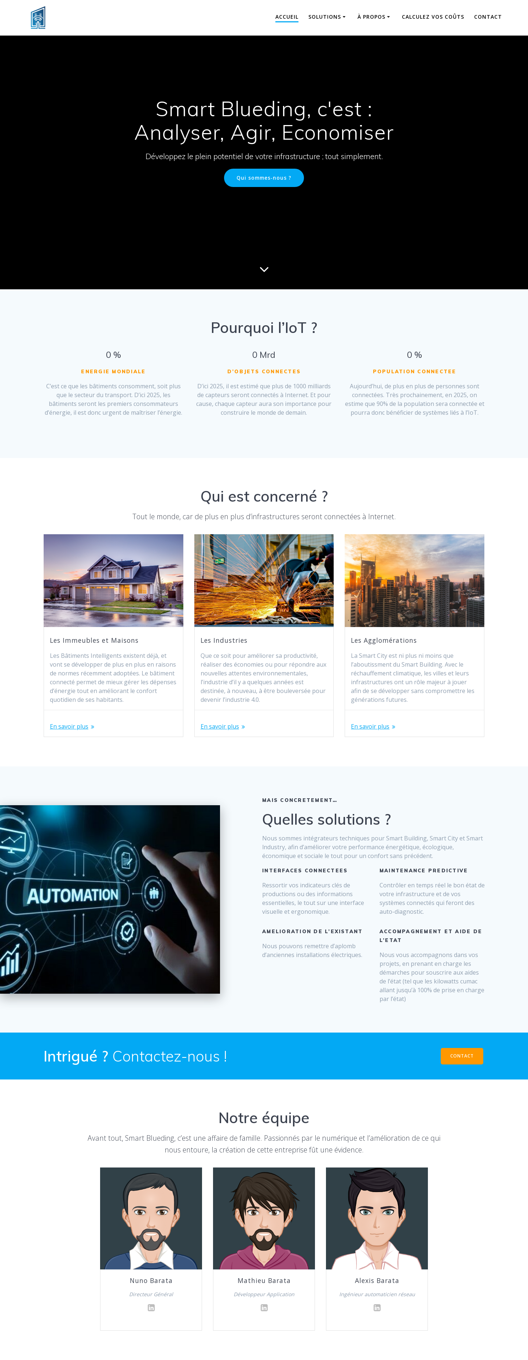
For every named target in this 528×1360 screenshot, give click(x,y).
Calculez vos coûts (433, 16)
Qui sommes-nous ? (264, 177)
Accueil (286, 16)
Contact (488, 16)
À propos (371, 16)
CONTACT (462, 1056)
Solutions (324, 16)
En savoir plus (69, 726)
